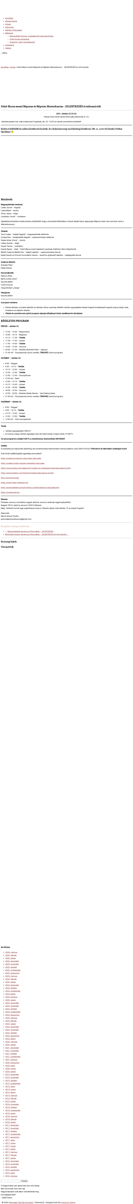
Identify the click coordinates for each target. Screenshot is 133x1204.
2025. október (11, 967)
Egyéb (12, 67)
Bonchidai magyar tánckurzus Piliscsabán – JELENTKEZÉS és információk (37, 534)
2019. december (12, 1074)
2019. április (10, 1092)
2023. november (12, 1006)
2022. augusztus (12, 1036)
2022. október (11, 1033)
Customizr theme (68, 1202)
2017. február (11, 1155)
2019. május (10, 1089)
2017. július (10, 1140)
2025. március (11, 976)
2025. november (12, 964)
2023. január (10, 1024)
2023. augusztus (12, 1015)
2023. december (12, 1003)
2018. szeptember (12, 1110)
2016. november (12, 1164)
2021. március (11, 1059)
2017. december (12, 1125)
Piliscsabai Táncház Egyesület (21, 1202)
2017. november (12, 1128)
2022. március (11, 1042)
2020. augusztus (12, 1063)
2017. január (10, 1158)
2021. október (11, 1054)
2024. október (11, 988)
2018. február (11, 1119)
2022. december (12, 1027)
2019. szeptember (12, 1083)
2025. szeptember (12, 970)
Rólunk (8, 24)
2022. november (12, 1030)
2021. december (12, 1048)
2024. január (10, 1000)
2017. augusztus (12, 1137)
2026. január (10, 958)
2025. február (11, 979)
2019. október (11, 1080)
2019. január (10, 1101)
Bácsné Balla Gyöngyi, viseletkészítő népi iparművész (31, 36)
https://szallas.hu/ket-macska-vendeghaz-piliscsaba (22, 463)
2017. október (11, 1131)
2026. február (11, 955)
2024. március (11, 997)
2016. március (11, 1176)
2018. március (11, 1116)
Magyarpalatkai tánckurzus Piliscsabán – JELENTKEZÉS (29, 531)
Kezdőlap (9, 18)
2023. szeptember (12, 1012)
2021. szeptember (12, 1057)
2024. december (12, 985)
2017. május (10, 1146)
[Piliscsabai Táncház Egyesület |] (67, 13)
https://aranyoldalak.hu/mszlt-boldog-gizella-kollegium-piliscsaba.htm (30, 487)
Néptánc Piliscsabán (13, 30)
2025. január (10, 982)
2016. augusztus (12, 1170)
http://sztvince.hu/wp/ (10, 478)
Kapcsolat (9, 27)
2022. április (10, 1039)
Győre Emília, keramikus (19, 39)
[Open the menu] (2, 53)
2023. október (11, 1009)
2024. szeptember (12, 991)
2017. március (11, 1152)
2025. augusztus (12, 973)
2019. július (10, 1086)
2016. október (11, 1167)
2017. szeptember (12, 1134)
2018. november (12, 1104)
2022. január (10, 1045)
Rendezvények (11, 21)
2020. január (10, 1071)
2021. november (12, 1051)
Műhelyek (9, 33)
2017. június (10, 1143)
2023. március (11, 1018)
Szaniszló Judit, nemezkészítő (22, 42)
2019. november (12, 1077)
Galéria (8, 48)
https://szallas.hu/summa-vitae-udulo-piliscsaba (21, 458)
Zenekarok (9, 45)
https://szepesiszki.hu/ (10, 492)
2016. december (12, 1161)
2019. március (11, 1095)
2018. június (10, 1113)
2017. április (10, 1149)
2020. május (10, 1068)
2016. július (10, 1173)
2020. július (10, 1066)
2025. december (12, 961)
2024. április (10, 994)
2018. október (11, 1107)
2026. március (11, 952)
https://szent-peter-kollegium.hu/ (14, 483)
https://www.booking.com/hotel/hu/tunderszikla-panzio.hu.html (27, 473)
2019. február (11, 1098)
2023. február (11, 1021)
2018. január (10, 1122)
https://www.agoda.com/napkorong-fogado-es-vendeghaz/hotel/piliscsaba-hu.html (36, 468)
